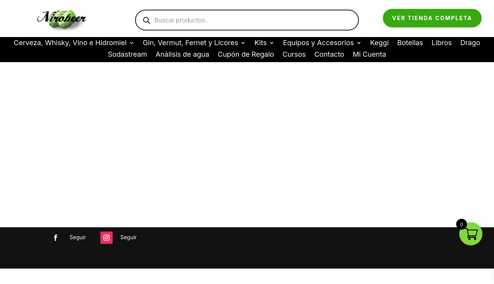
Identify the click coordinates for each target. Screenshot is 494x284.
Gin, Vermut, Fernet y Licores (190, 43)
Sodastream (127, 55)
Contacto (329, 55)
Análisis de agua (182, 55)
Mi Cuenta (369, 55)
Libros (441, 43)
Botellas (410, 43)
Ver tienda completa (432, 18)
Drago (470, 43)
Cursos (294, 55)
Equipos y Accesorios (318, 43)
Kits (260, 43)
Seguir (77, 237)
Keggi (379, 43)
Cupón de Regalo (246, 55)
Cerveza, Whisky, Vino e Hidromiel (70, 43)
